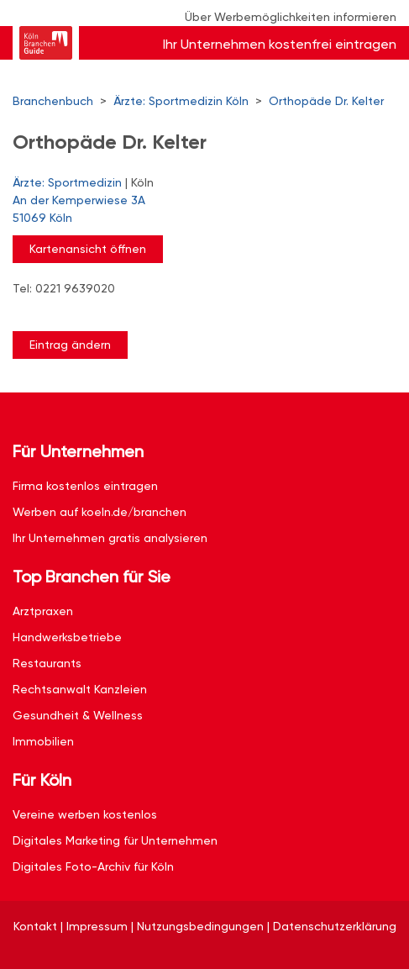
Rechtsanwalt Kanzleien (80, 689)
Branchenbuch (53, 101)
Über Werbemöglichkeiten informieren (290, 17)
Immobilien (43, 741)
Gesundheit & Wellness (78, 715)
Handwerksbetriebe (67, 637)
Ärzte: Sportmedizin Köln (181, 101)
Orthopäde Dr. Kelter (326, 101)
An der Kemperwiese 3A (196, 210)
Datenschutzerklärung (334, 926)
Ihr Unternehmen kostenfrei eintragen (279, 44)
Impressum (97, 926)
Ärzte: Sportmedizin (67, 182)
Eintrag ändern (70, 344)
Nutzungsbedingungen (200, 926)
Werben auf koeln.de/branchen (99, 512)
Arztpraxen (43, 611)
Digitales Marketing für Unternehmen (115, 840)
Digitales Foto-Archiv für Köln (93, 866)
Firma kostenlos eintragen (85, 485)
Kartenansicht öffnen (87, 248)
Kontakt (35, 926)
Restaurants (47, 663)
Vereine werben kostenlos (85, 814)
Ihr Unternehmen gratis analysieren (110, 538)
